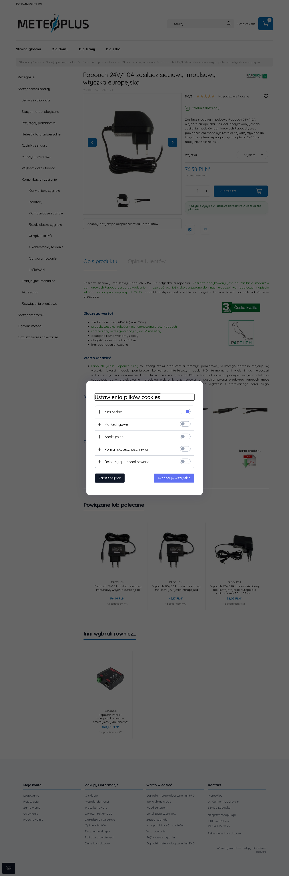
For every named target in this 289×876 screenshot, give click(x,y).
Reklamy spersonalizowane (126, 461)
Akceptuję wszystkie (175, 478)
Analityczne (113, 436)
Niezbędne (112, 412)
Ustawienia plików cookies (126, 397)
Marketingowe (115, 424)
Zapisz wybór (108, 478)
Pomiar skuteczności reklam (126, 449)
